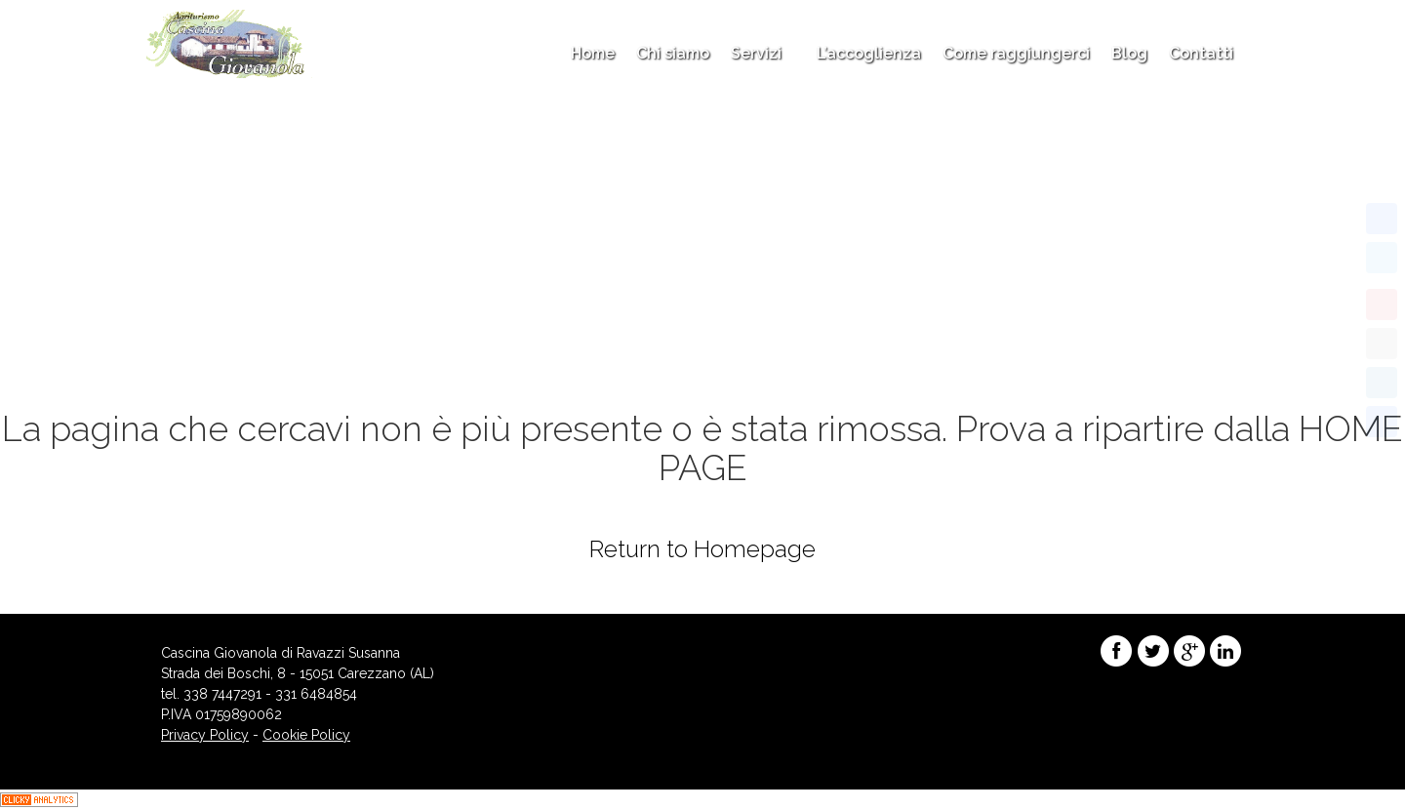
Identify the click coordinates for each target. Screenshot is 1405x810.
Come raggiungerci (1016, 53)
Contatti (1201, 53)
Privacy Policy (205, 735)
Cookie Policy (306, 735)
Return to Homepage (702, 549)
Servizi (763, 53)
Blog (1129, 53)
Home (593, 53)
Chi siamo (672, 53)
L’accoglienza (869, 53)
